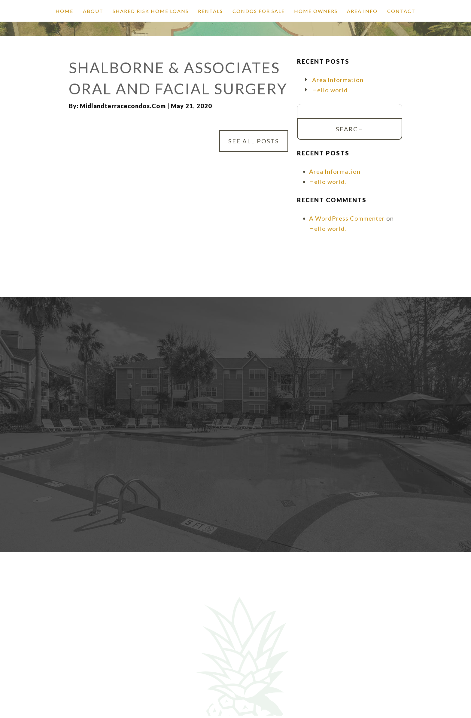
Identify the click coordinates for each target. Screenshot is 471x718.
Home (64, 11)
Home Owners (316, 11)
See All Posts (253, 141)
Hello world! (331, 89)
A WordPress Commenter (347, 218)
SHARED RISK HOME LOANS (151, 11)
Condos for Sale (258, 11)
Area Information (337, 79)
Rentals (210, 11)
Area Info (362, 11)
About (93, 11)
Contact (401, 11)
